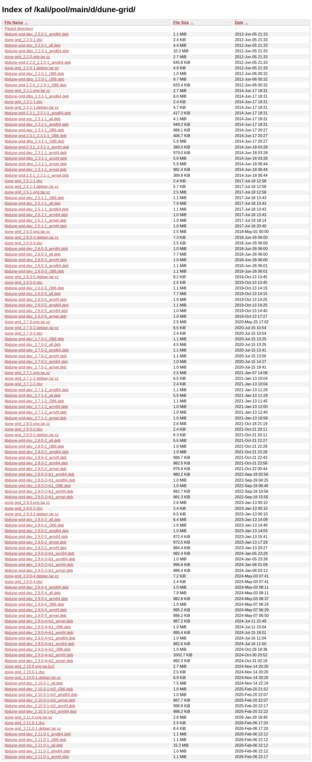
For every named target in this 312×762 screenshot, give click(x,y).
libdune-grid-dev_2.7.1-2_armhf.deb (36, 412)
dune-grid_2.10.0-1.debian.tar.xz (33, 678)
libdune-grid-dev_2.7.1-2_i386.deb (34, 401)
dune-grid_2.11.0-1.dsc (25, 723)
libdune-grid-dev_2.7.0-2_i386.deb (34, 339)
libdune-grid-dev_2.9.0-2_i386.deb (34, 525)
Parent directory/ (19, 29)
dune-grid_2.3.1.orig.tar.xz (27, 91)
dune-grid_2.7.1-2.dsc (24, 384)
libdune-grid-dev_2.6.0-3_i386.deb (34, 271)
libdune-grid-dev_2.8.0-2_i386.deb (34, 446)
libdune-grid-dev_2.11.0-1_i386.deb (35, 740)
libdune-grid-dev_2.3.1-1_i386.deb (34, 130)
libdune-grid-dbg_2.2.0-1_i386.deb (34, 79)
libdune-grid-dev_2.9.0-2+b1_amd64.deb (40, 559)
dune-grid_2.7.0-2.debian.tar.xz (31, 328)
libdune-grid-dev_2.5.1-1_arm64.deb (36, 215)
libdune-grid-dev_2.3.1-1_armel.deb (36, 169)
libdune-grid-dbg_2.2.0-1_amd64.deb (37, 51)
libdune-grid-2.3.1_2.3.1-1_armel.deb (37, 175)
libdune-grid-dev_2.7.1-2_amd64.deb (36, 390)
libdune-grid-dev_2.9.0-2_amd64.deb (36, 531)
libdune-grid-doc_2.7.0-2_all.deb (33, 345)
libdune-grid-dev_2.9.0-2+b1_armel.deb (39, 570)
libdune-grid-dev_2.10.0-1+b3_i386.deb (39, 689)
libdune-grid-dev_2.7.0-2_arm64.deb (36, 362)
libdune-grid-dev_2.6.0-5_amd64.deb (36, 305)
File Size (181, 22)
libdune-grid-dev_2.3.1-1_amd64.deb (36, 124)
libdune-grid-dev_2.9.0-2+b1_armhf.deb (39, 565)
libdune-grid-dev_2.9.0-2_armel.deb (36, 542)
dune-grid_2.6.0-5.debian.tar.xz (31, 277)
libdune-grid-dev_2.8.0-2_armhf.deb (36, 457)
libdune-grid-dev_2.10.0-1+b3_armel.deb (40, 700)
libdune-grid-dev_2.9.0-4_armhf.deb (36, 610)
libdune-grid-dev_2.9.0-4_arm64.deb (36, 599)
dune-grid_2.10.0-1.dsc (25, 672)
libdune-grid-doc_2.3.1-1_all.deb (33, 119)
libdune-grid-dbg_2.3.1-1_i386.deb (34, 141)
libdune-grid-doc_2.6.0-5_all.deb (33, 294)
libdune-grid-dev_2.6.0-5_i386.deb (34, 288)
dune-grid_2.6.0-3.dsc (24, 243)
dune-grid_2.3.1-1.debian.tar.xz (31, 107)
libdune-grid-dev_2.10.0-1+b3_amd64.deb (41, 695)
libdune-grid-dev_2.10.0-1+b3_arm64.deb (41, 711)
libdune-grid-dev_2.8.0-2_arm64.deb (36, 463)
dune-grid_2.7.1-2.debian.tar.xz (31, 378)
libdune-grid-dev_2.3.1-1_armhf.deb (36, 153)
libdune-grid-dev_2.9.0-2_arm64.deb (36, 537)
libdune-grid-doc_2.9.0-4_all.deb (33, 593)
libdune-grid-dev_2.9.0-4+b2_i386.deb (38, 649)
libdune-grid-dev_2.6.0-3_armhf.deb (36, 260)
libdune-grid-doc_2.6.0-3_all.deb (33, 254)
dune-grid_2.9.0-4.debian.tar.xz (31, 576)
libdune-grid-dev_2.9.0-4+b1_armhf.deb (39, 633)
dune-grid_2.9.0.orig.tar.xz (27, 503)
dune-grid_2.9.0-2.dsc (24, 508)
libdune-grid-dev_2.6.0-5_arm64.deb (36, 311)
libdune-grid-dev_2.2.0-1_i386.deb (34, 74)
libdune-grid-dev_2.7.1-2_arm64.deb (36, 407)
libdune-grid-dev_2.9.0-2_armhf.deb (36, 548)
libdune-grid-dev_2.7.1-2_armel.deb (36, 418)
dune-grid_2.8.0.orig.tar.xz (27, 424)
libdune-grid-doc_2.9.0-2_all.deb (33, 520)
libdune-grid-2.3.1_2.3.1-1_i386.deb (36, 136)
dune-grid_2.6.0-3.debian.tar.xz (31, 237)
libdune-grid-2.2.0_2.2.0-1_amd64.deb (38, 62)
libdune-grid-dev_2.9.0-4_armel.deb (36, 615)
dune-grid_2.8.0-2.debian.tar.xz (31, 435)
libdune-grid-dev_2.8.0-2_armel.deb (36, 469)
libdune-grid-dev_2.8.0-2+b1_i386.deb (38, 486)
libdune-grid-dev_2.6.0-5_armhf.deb (36, 299)
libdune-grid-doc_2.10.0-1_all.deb (34, 683)
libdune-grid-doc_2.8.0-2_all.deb (33, 440)
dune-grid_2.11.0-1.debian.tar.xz (33, 728)
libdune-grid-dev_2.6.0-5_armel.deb (36, 316)
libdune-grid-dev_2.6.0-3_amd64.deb (36, 266)
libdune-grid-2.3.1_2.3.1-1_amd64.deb (38, 113)
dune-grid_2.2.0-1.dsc (24, 40)
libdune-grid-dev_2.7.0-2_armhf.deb (36, 356)
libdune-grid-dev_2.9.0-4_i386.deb (34, 604)
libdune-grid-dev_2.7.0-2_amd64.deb (36, 350)
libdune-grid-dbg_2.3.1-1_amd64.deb (37, 96)
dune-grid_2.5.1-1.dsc (24, 181)
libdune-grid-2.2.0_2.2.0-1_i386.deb (36, 85)
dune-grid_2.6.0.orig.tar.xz (27, 232)
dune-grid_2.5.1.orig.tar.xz (27, 192)
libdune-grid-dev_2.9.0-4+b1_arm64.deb (39, 644)
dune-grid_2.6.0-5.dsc (24, 282)
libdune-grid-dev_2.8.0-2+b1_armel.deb (39, 497)
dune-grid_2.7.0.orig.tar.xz (27, 322)
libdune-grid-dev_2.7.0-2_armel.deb (36, 367)
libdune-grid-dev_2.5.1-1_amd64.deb (36, 209)
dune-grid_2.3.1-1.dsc (24, 102)
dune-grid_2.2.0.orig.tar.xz (27, 57)
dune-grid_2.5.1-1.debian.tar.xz (31, 187)
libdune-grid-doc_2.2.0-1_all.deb (33, 45)
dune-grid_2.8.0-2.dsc (24, 429)
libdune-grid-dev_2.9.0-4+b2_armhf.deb (39, 655)
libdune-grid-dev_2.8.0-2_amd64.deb (36, 452)
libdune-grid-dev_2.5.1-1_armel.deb (36, 220)
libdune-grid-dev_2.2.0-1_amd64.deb (36, 34)
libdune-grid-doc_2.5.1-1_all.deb (33, 203)
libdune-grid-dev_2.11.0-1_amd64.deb (38, 734)
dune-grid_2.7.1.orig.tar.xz (27, 373)
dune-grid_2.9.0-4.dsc (24, 582)
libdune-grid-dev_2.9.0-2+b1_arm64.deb (39, 553)
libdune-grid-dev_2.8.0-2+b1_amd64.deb (40, 480)
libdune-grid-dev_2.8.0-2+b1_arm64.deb (39, 474)
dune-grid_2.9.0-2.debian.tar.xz (31, 514)
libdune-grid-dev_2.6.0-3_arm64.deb (36, 249)
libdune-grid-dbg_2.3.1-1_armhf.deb (36, 158)
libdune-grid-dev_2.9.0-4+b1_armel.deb (39, 621)
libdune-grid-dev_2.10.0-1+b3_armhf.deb (40, 706)
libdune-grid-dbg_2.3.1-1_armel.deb (36, 164)
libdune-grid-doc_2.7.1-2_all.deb (33, 395)
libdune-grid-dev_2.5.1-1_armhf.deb (36, 226)
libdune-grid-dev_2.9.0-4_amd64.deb (36, 587)
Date (239, 22)
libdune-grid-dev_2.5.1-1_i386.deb (34, 198)
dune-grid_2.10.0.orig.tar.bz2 (30, 666)
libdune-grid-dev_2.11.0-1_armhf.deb (37, 757)
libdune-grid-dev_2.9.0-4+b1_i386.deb (38, 627)
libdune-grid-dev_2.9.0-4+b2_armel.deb (39, 661)
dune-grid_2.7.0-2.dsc (24, 333)
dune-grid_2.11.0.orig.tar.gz (28, 717)
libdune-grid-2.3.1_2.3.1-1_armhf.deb (37, 147)
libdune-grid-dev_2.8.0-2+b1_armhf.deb (39, 491)
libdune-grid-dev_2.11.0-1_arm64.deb (37, 751)
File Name (14, 22)
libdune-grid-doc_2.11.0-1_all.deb (34, 745)
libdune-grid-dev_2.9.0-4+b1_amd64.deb (40, 638)
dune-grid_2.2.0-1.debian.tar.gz (32, 68)
